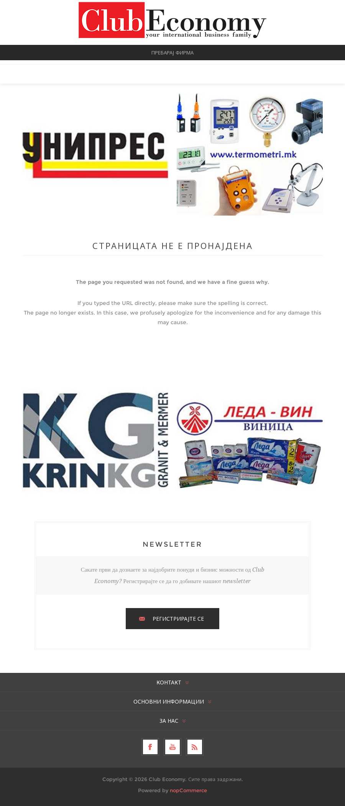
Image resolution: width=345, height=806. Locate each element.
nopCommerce (188, 790)
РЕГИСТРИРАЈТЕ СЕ (178, 618)
